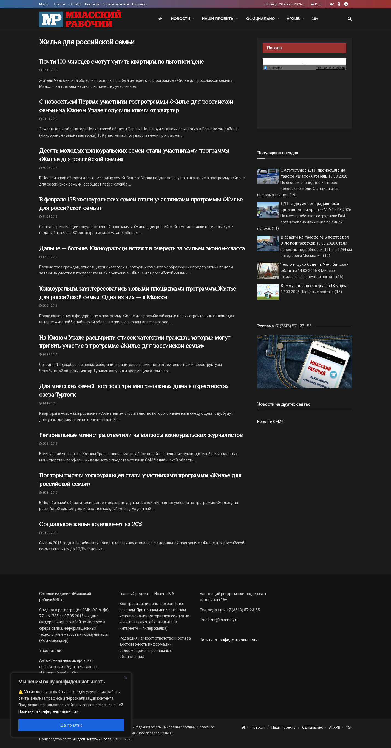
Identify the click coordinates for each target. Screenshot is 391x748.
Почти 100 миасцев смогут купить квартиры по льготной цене (121, 61)
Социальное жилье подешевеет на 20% (90, 524)
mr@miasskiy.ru (224, 620)
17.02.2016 (48, 257)
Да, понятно (71, 725)
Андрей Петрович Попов (92, 739)
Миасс (44, 4)
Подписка (139, 4)
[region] (71, 705)
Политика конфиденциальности (229, 640)
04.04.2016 (48, 119)
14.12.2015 (48, 403)
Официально (260, 18)
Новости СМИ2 (270, 421)
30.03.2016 (48, 168)
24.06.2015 (48, 533)
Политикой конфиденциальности (48, 711)
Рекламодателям (116, 4)
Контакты (92, 4)
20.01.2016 (48, 305)
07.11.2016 (48, 70)
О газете (59, 4)
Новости (180, 18)
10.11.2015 (48, 492)
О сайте (75, 4)
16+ (315, 18)
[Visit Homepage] (80, 18)
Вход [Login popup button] (317, 4)
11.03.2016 (48, 216)
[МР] (304, 361)
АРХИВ (293, 18)
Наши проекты (218, 18)
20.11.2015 (48, 444)
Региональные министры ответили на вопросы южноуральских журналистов (141, 435)
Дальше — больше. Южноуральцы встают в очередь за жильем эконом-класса (142, 248)
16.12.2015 (48, 354)
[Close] (126, 677)
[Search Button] (350, 18)
